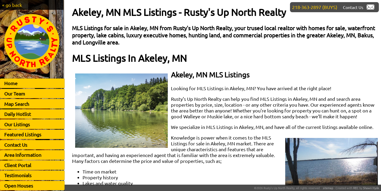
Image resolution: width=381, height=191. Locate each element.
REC (356, 188)
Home (10, 83)
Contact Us (15, 144)
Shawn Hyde (371, 188)
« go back (12, 5)
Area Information (22, 155)
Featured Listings (22, 134)
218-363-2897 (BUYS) (314, 7)
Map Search (16, 104)
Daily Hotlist (17, 114)
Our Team (14, 93)
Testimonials (17, 175)
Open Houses (18, 185)
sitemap (328, 188)
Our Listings (17, 124)
